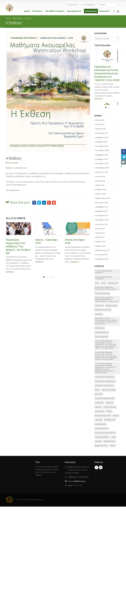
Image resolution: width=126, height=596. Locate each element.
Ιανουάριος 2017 (102, 344)
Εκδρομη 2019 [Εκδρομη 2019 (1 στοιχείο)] (113, 372)
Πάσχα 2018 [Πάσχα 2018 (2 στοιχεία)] (99, 395)
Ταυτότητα (36, 11)
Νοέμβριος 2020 (102, 231)
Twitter (39, 190)
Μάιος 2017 (100, 326)
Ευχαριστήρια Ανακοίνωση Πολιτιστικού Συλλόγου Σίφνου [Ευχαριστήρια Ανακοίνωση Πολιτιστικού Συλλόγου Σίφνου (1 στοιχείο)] (106, 377)
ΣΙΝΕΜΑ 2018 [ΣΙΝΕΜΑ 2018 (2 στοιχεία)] (100, 417)
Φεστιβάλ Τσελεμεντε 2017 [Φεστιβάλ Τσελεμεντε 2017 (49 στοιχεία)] (104, 475)
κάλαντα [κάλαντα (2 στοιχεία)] (116, 505)
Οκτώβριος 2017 (102, 305)
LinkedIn (44, 190)
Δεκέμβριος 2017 (102, 296)
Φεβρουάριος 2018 (103, 288)
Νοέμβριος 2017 (102, 300)
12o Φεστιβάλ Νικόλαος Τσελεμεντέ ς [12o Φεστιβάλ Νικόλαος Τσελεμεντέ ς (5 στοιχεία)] (103, 367)
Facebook (34, 190)
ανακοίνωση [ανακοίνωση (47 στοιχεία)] (99, 492)
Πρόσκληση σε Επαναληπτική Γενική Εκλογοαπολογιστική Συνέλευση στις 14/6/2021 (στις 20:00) (106, 73)
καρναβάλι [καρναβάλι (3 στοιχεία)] (98, 509)
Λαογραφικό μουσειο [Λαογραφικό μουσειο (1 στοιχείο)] (102, 383)
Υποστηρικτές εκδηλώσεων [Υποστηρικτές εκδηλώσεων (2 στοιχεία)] (104, 466)
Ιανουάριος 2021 (102, 222)
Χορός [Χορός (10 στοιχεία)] (97, 479)
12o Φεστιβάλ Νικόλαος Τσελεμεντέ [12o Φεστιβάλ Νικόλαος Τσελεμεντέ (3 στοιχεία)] (103, 361)
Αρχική (27, 11)
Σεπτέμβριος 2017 (102, 309)
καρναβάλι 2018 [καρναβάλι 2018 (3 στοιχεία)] (109, 509)
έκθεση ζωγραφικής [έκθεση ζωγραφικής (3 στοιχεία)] (109, 479)
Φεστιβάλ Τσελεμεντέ (54, 11)
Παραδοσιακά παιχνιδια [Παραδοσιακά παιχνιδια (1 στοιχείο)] (103, 399)
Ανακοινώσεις (91, 11)
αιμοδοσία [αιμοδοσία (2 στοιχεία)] (98, 483)
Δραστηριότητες (74, 11)
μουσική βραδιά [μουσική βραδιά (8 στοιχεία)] (100, 513)
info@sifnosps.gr (79, 570)
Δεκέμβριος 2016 (102, 348)
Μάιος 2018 (100, 274)
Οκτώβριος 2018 (102, 253)
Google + (49, 190)
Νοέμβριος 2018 (102, 248)
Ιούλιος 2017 (100, 318)
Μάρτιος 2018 (101, 283)
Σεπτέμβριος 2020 (102, 240)
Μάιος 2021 (100, 214)
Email (54, 190)
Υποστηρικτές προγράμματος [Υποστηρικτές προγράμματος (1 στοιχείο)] (105, 470)
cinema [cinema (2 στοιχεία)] (103, 372)
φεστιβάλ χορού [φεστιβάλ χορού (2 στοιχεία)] (109, 530)
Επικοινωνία (73, 5)
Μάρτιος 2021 (101, 218)
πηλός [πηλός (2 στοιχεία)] (113, 526)
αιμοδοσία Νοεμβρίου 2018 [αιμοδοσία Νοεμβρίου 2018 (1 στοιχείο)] (104, 488)
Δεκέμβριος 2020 (102, 227)
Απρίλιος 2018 (101, 279)
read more (10, 259)
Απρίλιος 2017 (101, 331)
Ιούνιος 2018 (100, 270)
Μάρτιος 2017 (101, 335)
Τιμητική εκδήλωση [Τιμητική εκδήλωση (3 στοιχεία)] (102, 422)
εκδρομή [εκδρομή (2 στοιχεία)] (98, 496)
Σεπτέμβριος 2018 (102, 257)
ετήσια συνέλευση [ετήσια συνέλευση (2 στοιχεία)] (109, 496)
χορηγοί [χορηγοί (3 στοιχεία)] (112, 535)
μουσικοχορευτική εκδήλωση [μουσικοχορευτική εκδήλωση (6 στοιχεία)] (105, 522)
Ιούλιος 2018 (100, 266)
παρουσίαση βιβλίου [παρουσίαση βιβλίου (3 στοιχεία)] (102, 526)
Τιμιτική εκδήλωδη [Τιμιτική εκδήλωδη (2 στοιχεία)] (101, 426)
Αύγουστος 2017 (102, 314)
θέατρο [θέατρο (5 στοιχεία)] (109, 501)
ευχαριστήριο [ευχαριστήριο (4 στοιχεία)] (99, 501)
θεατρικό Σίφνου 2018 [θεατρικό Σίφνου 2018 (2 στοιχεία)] (103, 505)
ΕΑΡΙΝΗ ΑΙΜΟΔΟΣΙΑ (106, 169)
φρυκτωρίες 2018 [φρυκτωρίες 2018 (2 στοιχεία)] (101, 535)
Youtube (100, 557)
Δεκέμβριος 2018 (102, 244)
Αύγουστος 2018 (102, 261)
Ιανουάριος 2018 (102, 292)
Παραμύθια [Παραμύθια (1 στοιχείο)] (99, 403)
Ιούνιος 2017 (100, 322)
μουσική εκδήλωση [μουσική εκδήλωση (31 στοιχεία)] (101, 518)
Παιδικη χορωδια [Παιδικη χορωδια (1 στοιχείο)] (111, 395)
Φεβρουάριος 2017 (103, 340)
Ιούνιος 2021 (100, 209)
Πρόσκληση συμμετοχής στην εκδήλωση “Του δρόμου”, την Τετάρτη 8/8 (18, 233)
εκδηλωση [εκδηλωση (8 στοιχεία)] (109, 492)
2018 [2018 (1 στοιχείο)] (97, 372)
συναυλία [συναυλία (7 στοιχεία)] (98, 530)
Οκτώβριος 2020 (102, 235)
